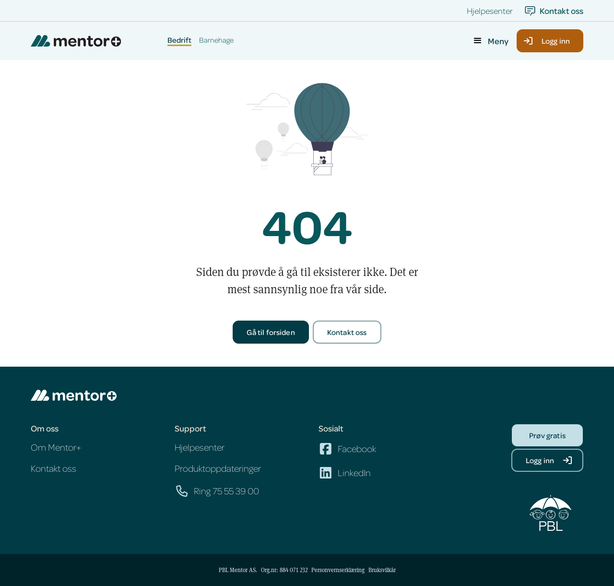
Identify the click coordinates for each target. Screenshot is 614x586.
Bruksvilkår (382, 570)
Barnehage (216, 40)
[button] (490, 41)
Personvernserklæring (338, 570)
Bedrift (179, 40)
